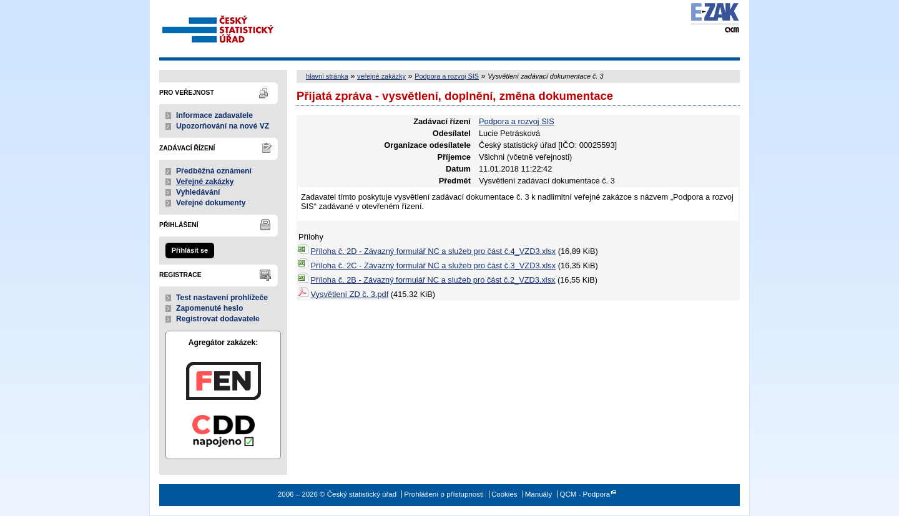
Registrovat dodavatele (218, 318)
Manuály (539, 494)
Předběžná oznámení (214, 171)
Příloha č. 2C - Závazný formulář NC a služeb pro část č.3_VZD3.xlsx (433, 265)
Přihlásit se (190, 250)
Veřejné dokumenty (210, 202)
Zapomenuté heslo (209, 308)
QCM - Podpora (584, 494)
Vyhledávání (198, 192)
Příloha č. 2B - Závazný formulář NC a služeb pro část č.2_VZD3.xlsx (433, 280)
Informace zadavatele (214, 115)
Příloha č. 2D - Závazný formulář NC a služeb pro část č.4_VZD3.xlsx (433, 251)
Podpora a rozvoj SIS (447, 76)
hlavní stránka (327, 76)
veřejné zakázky (381, 76)
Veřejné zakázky (205, 181)
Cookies (504, 494)
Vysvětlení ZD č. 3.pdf (350, 294)
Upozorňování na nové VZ (222, 126)
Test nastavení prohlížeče (222, 297)
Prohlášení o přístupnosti (443, 494)
